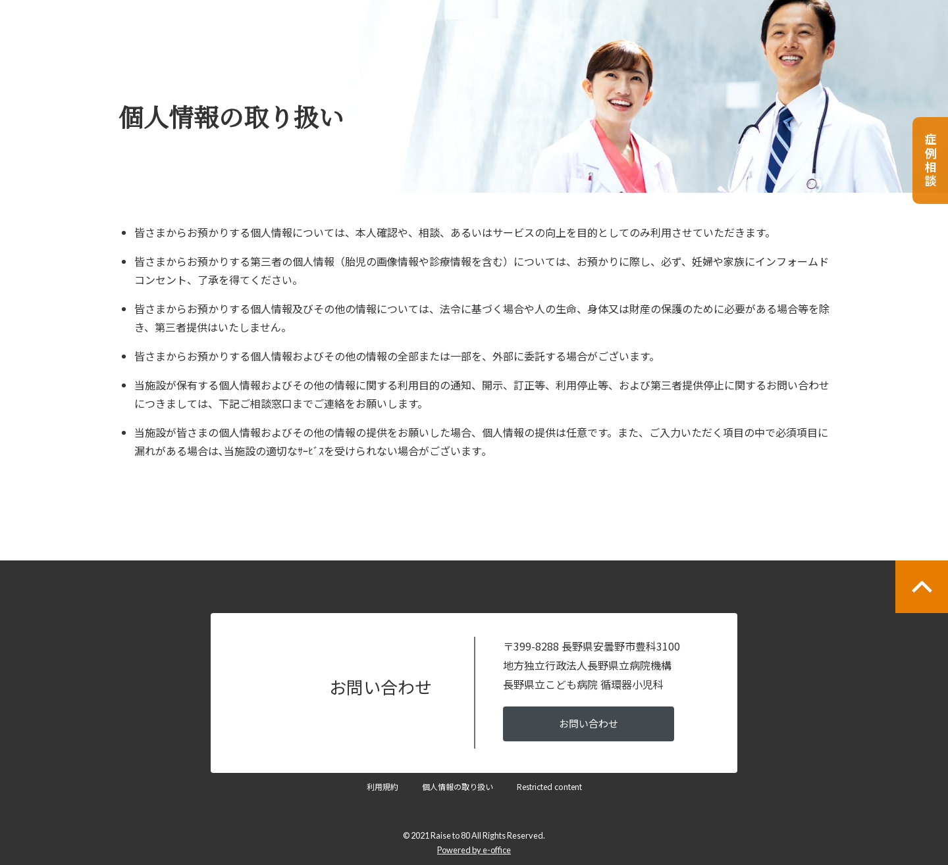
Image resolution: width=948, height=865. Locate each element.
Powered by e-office (474, 850)
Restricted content (549, 786)
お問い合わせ (588, 723)
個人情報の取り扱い (457, 786)
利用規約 (382, 786)
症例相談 (930, 160)
